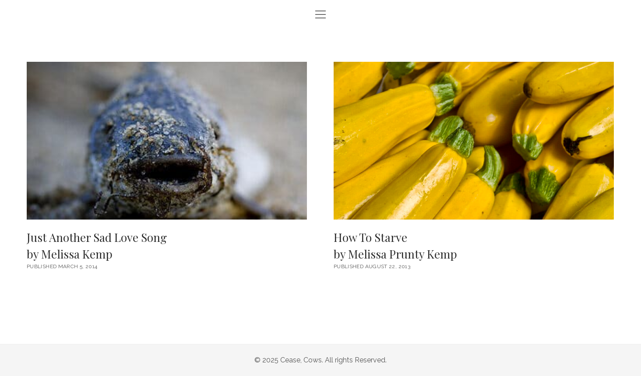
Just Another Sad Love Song (167, 246)
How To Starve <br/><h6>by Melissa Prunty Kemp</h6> (474, 141)
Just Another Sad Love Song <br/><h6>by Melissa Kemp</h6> (167, 141)
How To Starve (474, 246)
